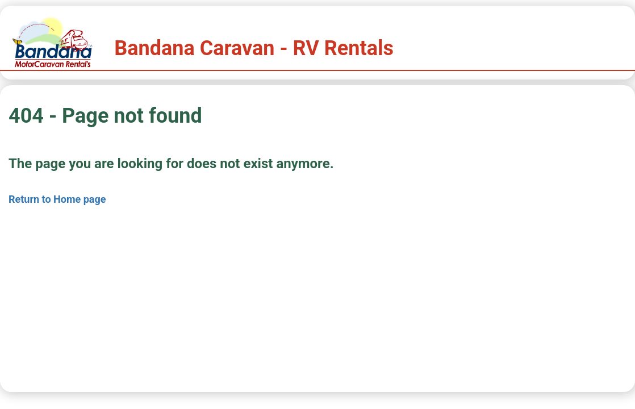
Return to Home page (57, 199)
